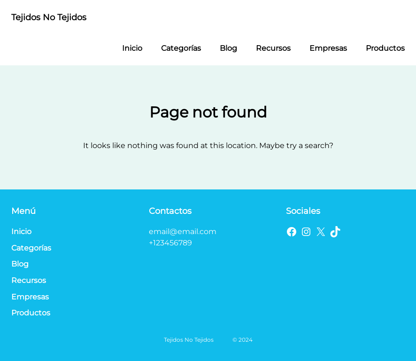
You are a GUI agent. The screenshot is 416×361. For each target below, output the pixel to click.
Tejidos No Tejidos (48, 17)
